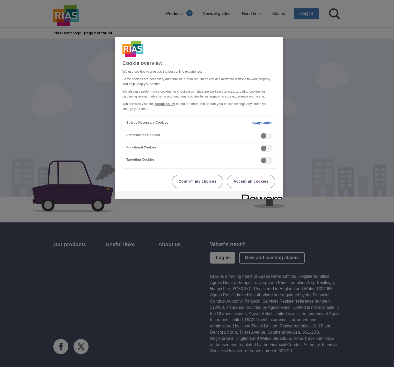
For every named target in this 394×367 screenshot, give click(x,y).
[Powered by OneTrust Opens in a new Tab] (260, 195)
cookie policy (165, 104)
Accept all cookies (251, 181)
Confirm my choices (197, 181)
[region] (199, 118)
